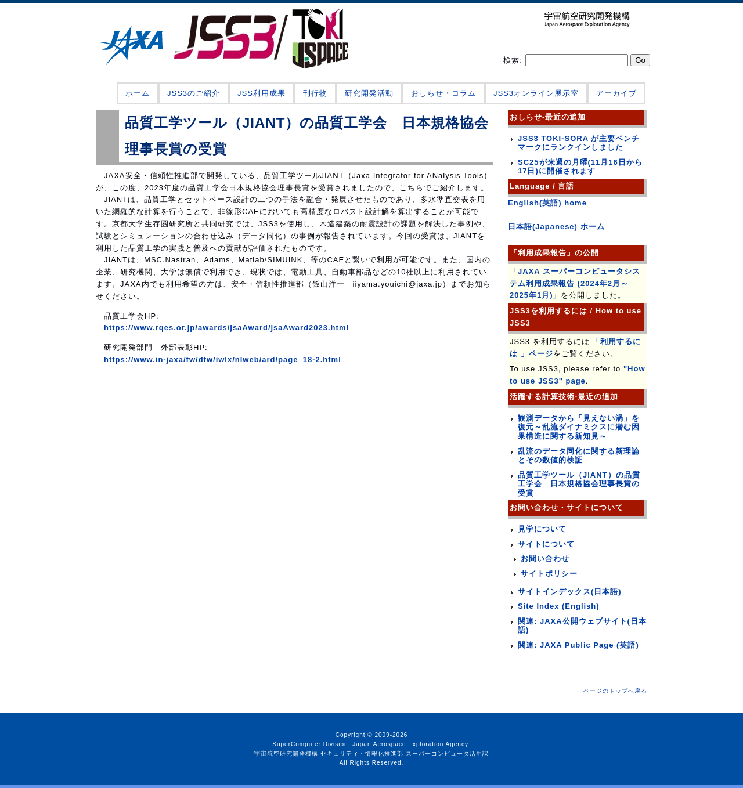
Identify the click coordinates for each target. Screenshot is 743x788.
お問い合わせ (545, 558)
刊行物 (315, 93)
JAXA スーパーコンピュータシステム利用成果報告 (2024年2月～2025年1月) (575, 283)
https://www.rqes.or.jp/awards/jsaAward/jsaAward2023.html (226, 327)
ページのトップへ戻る (615, 691)
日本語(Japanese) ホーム (556, 226)
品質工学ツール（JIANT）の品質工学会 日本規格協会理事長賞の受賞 (579, 484)
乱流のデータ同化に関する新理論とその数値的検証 (579, 456)
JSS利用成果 (261, 93)
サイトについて (546, 544)
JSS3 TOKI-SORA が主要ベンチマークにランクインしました (579, 143)
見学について (542, 529)
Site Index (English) (559, 606)
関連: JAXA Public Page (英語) (578, 645)
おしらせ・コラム (443, 93)
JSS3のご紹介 (193, 93)
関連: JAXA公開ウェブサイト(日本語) (582, 626)
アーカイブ (616, 93)
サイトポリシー (549, 573)
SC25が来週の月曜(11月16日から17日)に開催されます (580, 167)
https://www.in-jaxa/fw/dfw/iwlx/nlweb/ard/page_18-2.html (222, 359)
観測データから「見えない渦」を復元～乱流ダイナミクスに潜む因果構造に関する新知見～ (579, 427)
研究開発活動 (369, 93)
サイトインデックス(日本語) (570, 591)
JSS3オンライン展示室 (536, 93)
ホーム (137, 93)
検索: (514, 60)
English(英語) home (547, 202)
